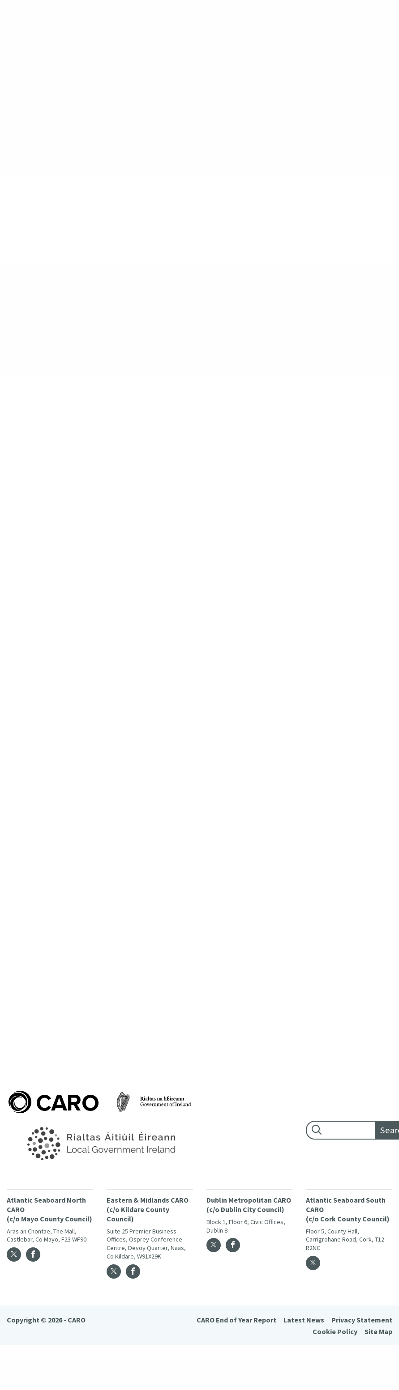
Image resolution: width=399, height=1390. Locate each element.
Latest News (303, 1319)
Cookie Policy (335, 1331)
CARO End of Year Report (236, 1319)
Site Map (378, 1331)
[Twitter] (14, 1254)
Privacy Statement (361, 1319)
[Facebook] (33, 1254)
